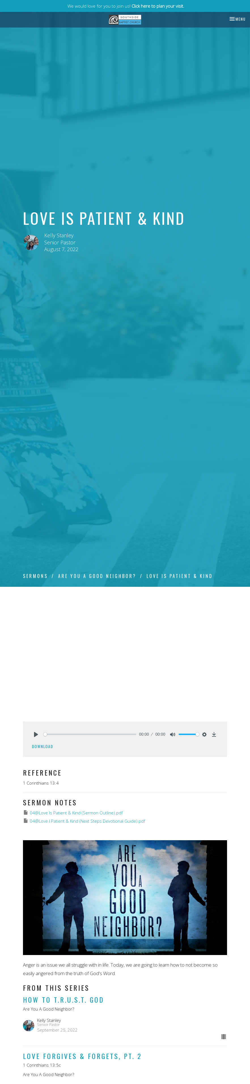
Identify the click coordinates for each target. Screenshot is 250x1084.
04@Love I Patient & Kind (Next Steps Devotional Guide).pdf (84, 821)
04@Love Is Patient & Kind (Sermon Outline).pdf (73, 813)
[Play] (36, 734)
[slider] (89, 734)
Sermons (35, 576)
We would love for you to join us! (125, 6)
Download (42, 746)
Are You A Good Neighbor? (97, 576)
